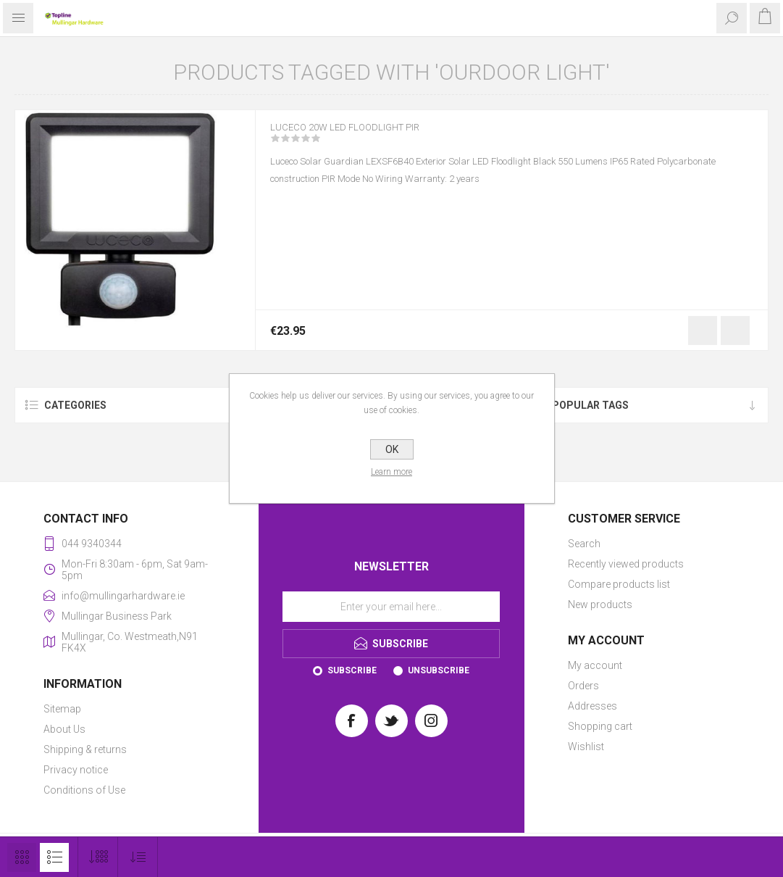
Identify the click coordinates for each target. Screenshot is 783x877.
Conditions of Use (84, 790)
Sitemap (62, 709)
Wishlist (586, 746)
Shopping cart (600, 726)
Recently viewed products (626, 564)
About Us (64, 729)
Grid (21, 857)
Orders (583, 685)
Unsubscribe (438, 670)
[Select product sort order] (138, 857)
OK (391, 449)
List (54, 857)
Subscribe (352, 670)
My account (595, 665)
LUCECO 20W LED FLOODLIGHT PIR (365, 137)
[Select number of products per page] (98, 857)
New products (600, 604)
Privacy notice (75, 770)
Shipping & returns (85, 749)
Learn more (391, 472)
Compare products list (619, 584)
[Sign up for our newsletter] (391, 606)
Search (584, 543)
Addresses (592, 706)
